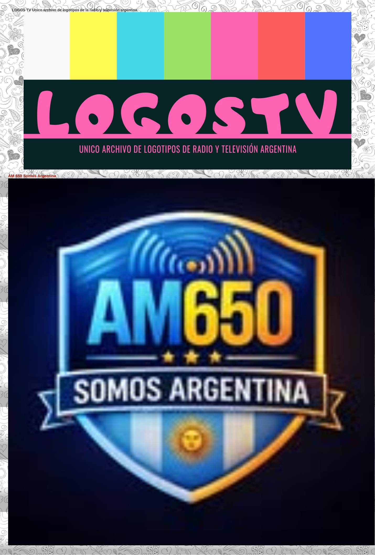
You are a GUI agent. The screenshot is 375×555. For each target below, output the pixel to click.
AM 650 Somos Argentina (32, 175)
